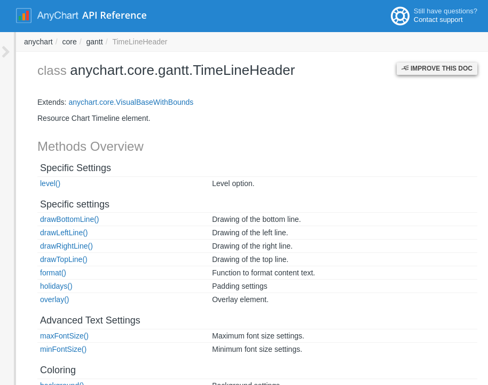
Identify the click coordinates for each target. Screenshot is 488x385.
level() (34, 183)
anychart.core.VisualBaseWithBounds (114, 102)
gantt (239, 41)
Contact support (438, 20)
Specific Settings (59, 168)
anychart (182, 41)
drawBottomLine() (53, 219)
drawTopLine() (48, 259)
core (213, 41)
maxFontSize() (48, 336)
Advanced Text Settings (74, 320)
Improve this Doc (437, 68)
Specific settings (58, 204)
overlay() (38, 299)
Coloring (42, 370)
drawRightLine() (50, 246)
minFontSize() (47, 349)
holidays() (40, 286)
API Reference (114, 15)
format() (37, 272)
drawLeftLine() (48, 232)
